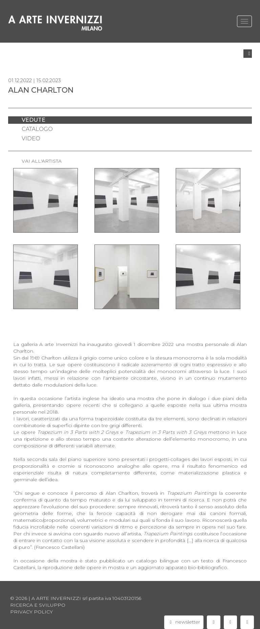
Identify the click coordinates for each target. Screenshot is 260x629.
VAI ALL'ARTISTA (42, 161)
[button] (247, 53)
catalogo (37, 129)
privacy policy (31, 612)
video (31, 138)
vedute (33, 120)
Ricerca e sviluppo (37, 605)
